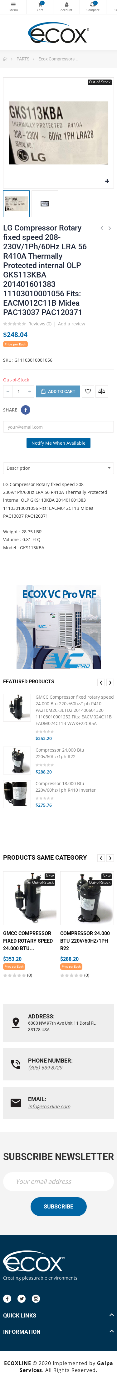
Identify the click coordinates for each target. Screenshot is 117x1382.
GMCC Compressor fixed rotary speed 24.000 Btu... (28, 940)
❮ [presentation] (101, 682)
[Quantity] (18, 391)
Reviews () (39, 324)
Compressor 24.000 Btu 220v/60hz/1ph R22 (60, 753)
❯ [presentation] (110, 682)
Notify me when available (58, 443)
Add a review (71, 324)
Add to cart (58, 392)
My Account (66, 4)
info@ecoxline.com (49, 1107)
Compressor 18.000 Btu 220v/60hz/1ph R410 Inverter (66, 786)
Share (25, 410)
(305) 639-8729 (45, 1068)
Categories (13, 4)
